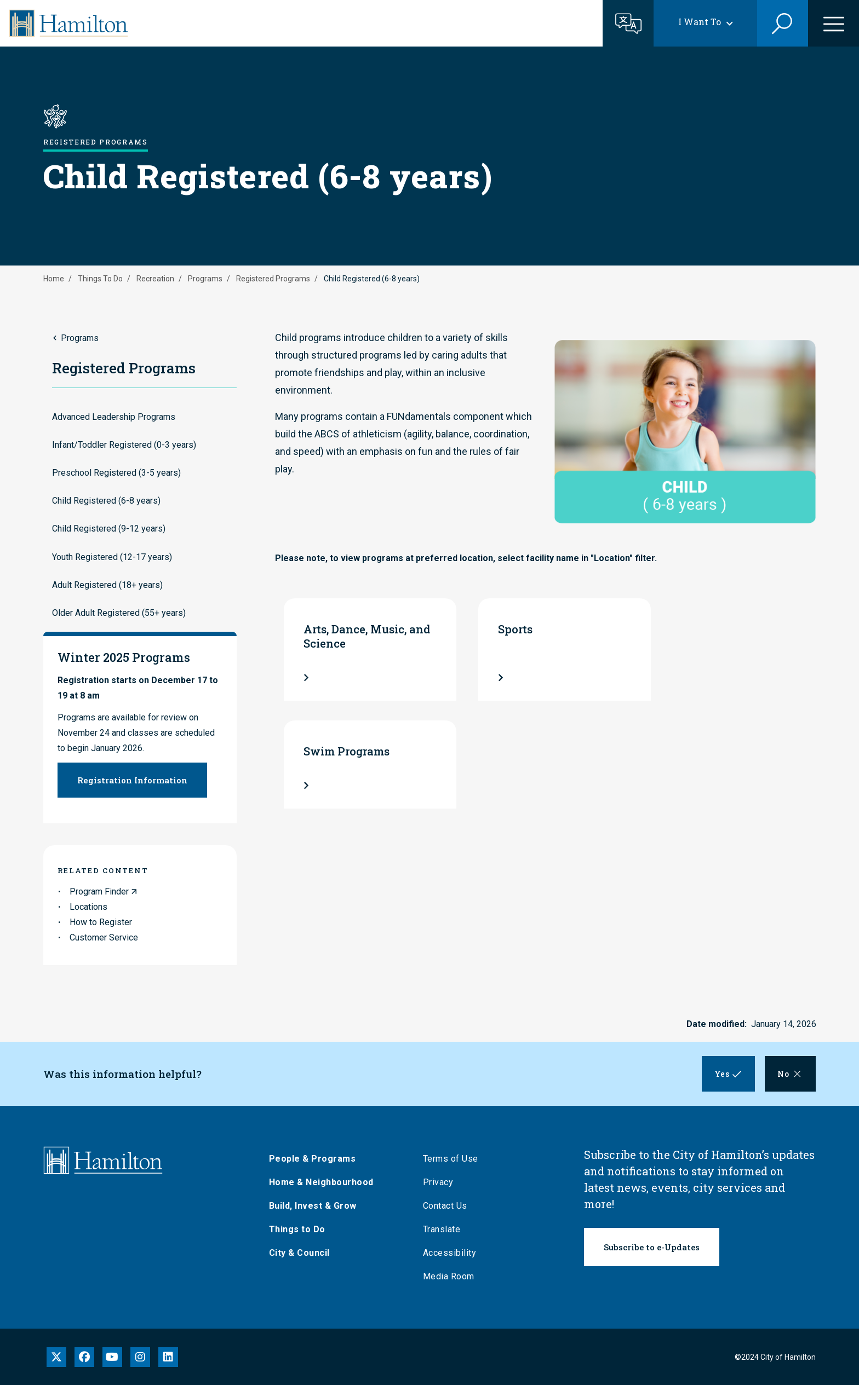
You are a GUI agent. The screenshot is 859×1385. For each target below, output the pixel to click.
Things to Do (299, 1229)
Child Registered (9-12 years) (108, 528)
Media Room (450, 1276)
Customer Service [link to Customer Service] (104, 937)
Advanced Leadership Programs (113, 417)
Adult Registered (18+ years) (107, 585)
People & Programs (314, 1158)
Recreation (155, 278)
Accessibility (451, 1253)
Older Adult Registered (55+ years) (119, 613)
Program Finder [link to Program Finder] (99, 891)
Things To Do (100, 278)
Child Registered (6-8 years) (106, 500)
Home (53, 278)
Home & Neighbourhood (323, 1182)
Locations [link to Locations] (88, 907)
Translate (443, 1229)
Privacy (440, 1182)
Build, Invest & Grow (314, 1206)
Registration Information (132, 780)
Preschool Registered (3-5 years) (116, 473)
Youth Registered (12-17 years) (112, 557)
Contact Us (447, 1206)
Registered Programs (273, 278)
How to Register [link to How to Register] (101, 922)
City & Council (301, 1253)
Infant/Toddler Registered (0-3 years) (124, 445)
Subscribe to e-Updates (652, 1247)
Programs (205, 278)
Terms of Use (452, 1158)
